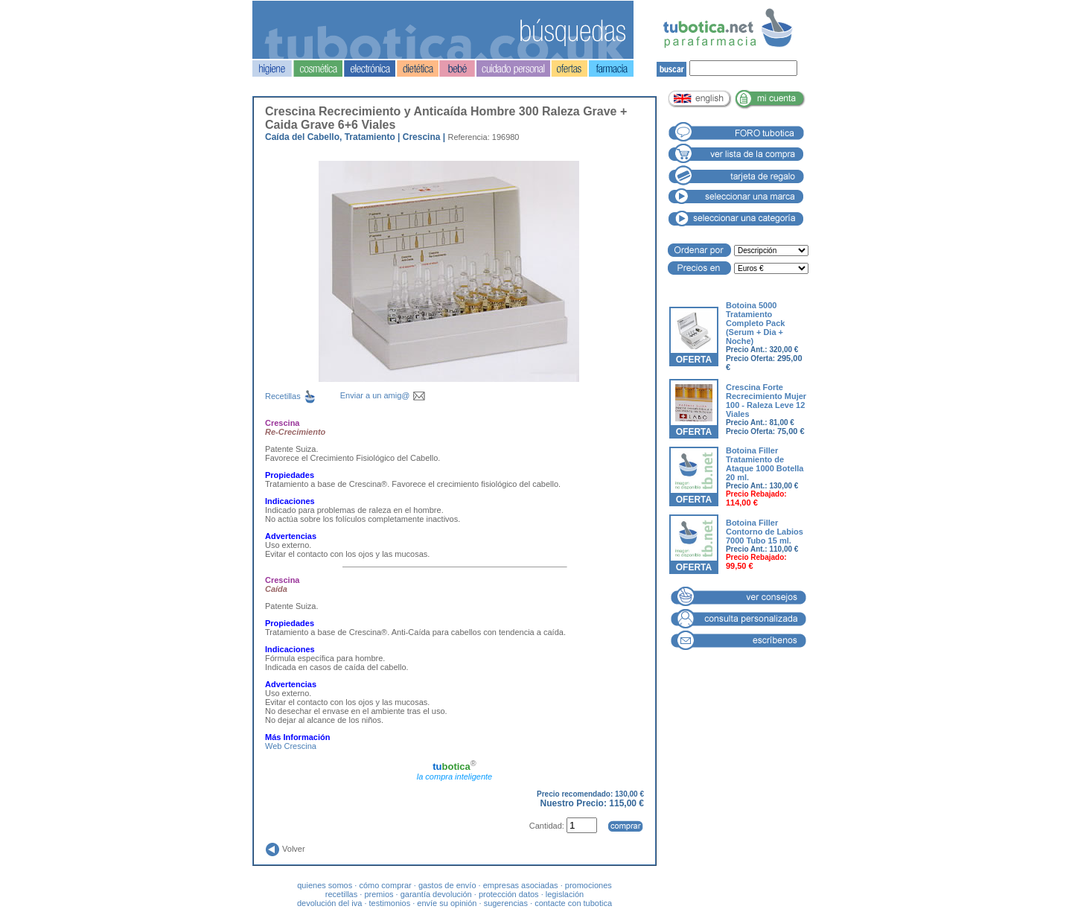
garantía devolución (436, 894)
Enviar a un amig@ (383, 395)
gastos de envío (447, 885)
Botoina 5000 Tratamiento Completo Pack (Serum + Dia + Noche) (755, 323)
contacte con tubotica (573, 903)
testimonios (390, 903)
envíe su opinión (446, 903)
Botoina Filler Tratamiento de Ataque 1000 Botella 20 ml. (765, 464)
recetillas (341, 894)
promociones (588, 885)
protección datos (509, 894)
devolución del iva (329, 903)
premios (378, 894)
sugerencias (506, 903)
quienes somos (324, 885)
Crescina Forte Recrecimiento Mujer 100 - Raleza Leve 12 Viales (766, 400)
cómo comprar (385, 885)
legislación (565, 894)
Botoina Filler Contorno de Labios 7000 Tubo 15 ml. (764, 531)
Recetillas (302, 396)
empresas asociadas (520, 885)
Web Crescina (290, 746)
